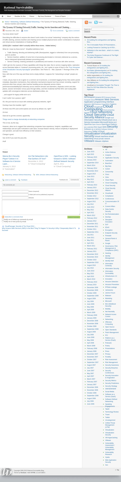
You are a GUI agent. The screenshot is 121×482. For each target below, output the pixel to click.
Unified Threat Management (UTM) (110, 425)
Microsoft (108, 301)
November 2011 (92, 226)
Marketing (108, 298)
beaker (26, 30)
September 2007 (93, 362)
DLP (106, 224)
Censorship (109, 172)
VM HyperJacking (111, 438)
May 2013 (90, 179)
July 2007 (90, 368)
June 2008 (90, 337)
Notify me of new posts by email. (15, 222)
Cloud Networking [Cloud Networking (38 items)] (101, 112)
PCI (106, 335)
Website (31, 198)
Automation (109, 161)
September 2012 (93, 199)
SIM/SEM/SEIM (110, 389)
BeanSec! (108, 163)
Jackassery (109, 290)
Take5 (107, 409)
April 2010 (90, 276)
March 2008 (91, 346)
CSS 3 (43, 472)
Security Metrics (110, 380)
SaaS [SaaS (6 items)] (100, 127)
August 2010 (91, 265)
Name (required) (34, 191)
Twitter (100, 22)
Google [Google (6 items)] (107, 118)
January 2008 (91, 351)
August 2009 (91, 298)
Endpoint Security (111, 233)
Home (3, 16)
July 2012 (90, 204)
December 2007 (92, 354)
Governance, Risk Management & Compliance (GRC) (111, 248)
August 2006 (91, 398)
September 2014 (93, 163)
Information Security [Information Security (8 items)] (92, 120)
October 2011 (91, 229)
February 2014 (92, 168)
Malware (108, 295)
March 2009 (91, 312)
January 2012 (91, 221)
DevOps (108, 217)
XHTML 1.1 (34, 472)
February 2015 (92, 157)
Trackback (24, 180)
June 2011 (90, 237)
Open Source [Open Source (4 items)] (96, 124)
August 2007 (91, 365)
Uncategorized (110, 420)
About (9, 16)
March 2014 (91, 165)
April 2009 (90, 310)
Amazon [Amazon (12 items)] (91, 97)
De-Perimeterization (112, 214)
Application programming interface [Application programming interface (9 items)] (99, 102)
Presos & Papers (60, 16)
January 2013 (91, 187)
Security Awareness (112, 365)
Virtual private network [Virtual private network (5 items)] (102, 139)
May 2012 (90, 210)
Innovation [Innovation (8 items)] (95, 122)
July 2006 (90, 401)
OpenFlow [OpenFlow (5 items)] (88, 124)
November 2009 (92, 290)
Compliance (109, 196)
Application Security (112, 158)
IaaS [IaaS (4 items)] (112, 118)
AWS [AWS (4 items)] (93, 104)
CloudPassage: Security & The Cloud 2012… (20, 226)
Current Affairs (110, 206)
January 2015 (91, 160)
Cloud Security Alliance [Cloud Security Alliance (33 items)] (99, 116)
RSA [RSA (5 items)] (95, 127)
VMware (108, 440)
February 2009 (92, 315)
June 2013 (90, 176)
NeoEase (23, 472)
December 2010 (92, 254)
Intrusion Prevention (112, 284)
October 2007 (91, 359)
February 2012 (92, 218)
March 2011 (91, 246)
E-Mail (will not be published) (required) (41, 194)
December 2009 (92, 287)
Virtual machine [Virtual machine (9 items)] (101, 136)
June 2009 (90, 304)
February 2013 (92, 185)
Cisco (107, 174)
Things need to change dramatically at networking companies (24, 119)
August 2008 (91, 332)
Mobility (108, 309)
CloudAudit (109, 193)
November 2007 (92, 357)
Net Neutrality (110, 311)
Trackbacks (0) (63, 179)
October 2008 (91, 326)
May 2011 (90, 240)
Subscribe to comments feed (14, 217)
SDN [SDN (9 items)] (104, 127)
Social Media (109, 392)
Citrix (107, 177)
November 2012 (92, 193)
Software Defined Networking (29, 22)
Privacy (107, 354)
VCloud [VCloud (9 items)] (101, 131)
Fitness (32, 16)
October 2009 (91, 293)
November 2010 (92, 257)
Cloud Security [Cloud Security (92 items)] (95, 115)
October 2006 (91, 393)
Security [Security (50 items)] (112, 126)
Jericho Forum (110, 293)
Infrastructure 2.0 (111, 276)
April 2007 (90, 376)
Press (107, 351)
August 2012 (91, 201)
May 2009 (90, 307)
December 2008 (92, 321)
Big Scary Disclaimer (44, 16)
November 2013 (92, 171)
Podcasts (108, 343)
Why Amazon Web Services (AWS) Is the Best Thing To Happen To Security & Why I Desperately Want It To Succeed (39, 228)
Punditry (108, 357)
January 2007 (91, 384)
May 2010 (90, 273)
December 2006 (92, 387)
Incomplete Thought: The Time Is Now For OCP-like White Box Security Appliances (103, 87)
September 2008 (93, 329)
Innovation (108, 279)
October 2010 (91, 260)
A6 (106, 149)
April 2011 (90, 243)
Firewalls (108, 236)
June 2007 (90, 371)
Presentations (110, 348)
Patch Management (112, 332)
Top (118, 470)
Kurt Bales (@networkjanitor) (97, 70)
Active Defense (110, 152)
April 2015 (90, 154)
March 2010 (91, 279)
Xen (106, 465)
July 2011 (90, 235)
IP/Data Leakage (111, 287)
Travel (107, 414)
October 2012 (91, 196)
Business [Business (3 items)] (98, 104)
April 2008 (90, 343)
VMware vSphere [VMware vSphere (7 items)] (101, 141)
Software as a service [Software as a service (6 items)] (92, 129)
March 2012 (91, 215)
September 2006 (93, 396)
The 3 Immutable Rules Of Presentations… (102, 45)
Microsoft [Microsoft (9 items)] (104, 122)
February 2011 (92, 249)
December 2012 (92, 190)
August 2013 (91, 174)
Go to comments (58, 30)
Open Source (109, 327)
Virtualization (109, 430)
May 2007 (90, 373)
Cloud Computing (111, 183)
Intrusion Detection (111, 282)
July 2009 (90, 301)
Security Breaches (111, 368)
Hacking (108, 253)
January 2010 (91, 285)
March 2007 (91, 379)
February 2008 (92, 348)
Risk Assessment (111, 359)
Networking (14, 22)
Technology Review (112, 412)
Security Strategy (111, 386)
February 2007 (92, 382)
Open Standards (110, 330)
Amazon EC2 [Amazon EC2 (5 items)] (100, 97)
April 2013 (90, 182)
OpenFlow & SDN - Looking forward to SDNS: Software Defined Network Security (65, 158)
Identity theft (109, 261)
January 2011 (91, 251)
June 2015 (90, 152)
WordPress (7, 471)
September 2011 (93, 232)
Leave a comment (74, 30)
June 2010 (90, 271)
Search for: (87, 29)
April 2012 (90, 212)
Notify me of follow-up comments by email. (18, 219)
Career (107, 169)
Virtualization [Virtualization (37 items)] (92, 133)
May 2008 (90, 340)
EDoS (107, 227)
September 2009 (93, 296)
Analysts (108, 155)
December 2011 (92, 224)
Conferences (109, 199)
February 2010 (92, 282)
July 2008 (90, 335)
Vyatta (107, 457)
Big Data (108, 166)
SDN (37, 174)
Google (107, 243)
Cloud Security (110, 185)
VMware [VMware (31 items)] (89, 140)
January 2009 (91, 318)
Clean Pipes (109, 180)
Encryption (109, 230)
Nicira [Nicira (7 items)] (110, 122)
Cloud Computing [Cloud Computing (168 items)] (98, 107)
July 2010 (90, 268)
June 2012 (90, 207)
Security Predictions (112, 383)
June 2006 (90, 404)
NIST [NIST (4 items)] (115, 122)
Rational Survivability (18, 7)
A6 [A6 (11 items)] (85, 97)
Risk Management (111, 362)
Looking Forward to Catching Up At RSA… (101, 47)
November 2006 (92, 390)
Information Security (112, 268)
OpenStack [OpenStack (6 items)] (105, 124)
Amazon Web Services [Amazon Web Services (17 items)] (107, 99)
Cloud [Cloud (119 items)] (88, 106)
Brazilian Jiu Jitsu (20, 16)
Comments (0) (75, 179)
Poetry (107, 346)
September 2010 (93, 262)
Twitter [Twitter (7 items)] (95, 131)
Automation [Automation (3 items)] (87, 104)
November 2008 (92, 323)
